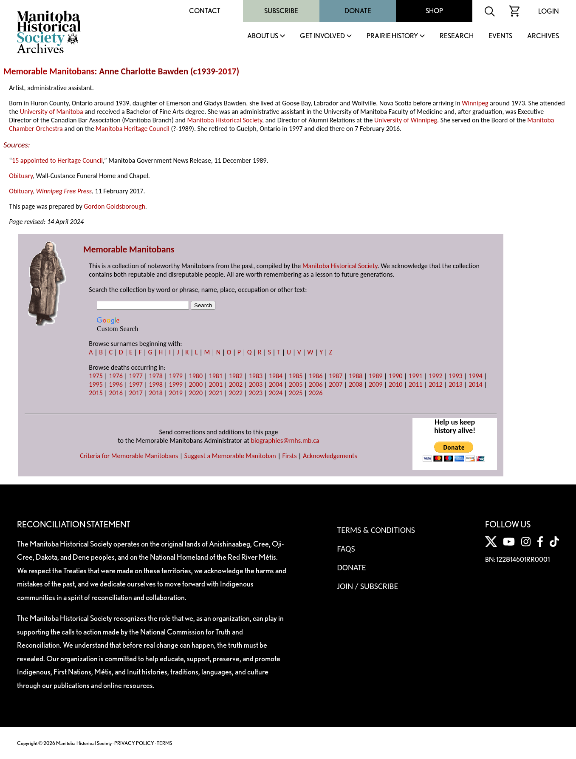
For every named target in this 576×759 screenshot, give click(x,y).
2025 (295, 393)
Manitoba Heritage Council (132, 129)
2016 (115, 393)
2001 (216, 384)
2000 (196, 384)
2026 (315, 393)
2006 (315, 384)
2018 (155, 393)
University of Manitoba (51, 112)
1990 (395, 376)
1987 (335, 376)
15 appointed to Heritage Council (57, 160)
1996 (115, 384)
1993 (455, 376)
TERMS (164, 743)
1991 (415, 376)
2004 (275, 384)
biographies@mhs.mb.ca (285, 440)
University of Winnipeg (405, 120)
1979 (176, 376)
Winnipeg (475, 103)
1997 (135, 384)
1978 (155, 376)
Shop (434, 11)
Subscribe (281, 11)
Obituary (21, 176)
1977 (135, 376)
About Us (262, 36)
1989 (375, 376)
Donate (357, 11)
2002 (236, 384)
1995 (95, 384)
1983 (256, 376)
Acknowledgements (330, 456)
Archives (543, 36)
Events (500, 36)
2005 (295, 384)
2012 (435, 384)
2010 (395, 384)
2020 (196, 393)
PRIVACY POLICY (134, 743)
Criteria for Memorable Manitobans (129, 456)
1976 (115, 376)
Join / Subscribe (367, 586)
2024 (275, 393)
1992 (435, 376)
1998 (155, 384)
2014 (475, 384)
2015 (95, 393)
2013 (455, 384)
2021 (216, 393)
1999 (176, 384)
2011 (415, 384)
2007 (335, 384)
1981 (216, 376)
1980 (196, 376)
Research (457, 36)
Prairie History (392, 36)
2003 (256, 384)
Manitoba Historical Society (225, 120)
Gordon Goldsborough (114, 206)
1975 (95, 376)
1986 (315, 376)
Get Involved (322, 36)
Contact (204, 11)
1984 (275, 376)
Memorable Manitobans (49, 71)
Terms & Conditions (376, 530)
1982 (236, 376)
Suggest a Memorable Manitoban (230, 456)
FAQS (346, 549)
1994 (475, 376)
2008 (355, 384)
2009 (375, 384)
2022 (236, 393)
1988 (355, 376)
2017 (227, 71)
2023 (256, 393)
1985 (295, 376)
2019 (176, 393)
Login (548, 11)
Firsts (289, 456)
